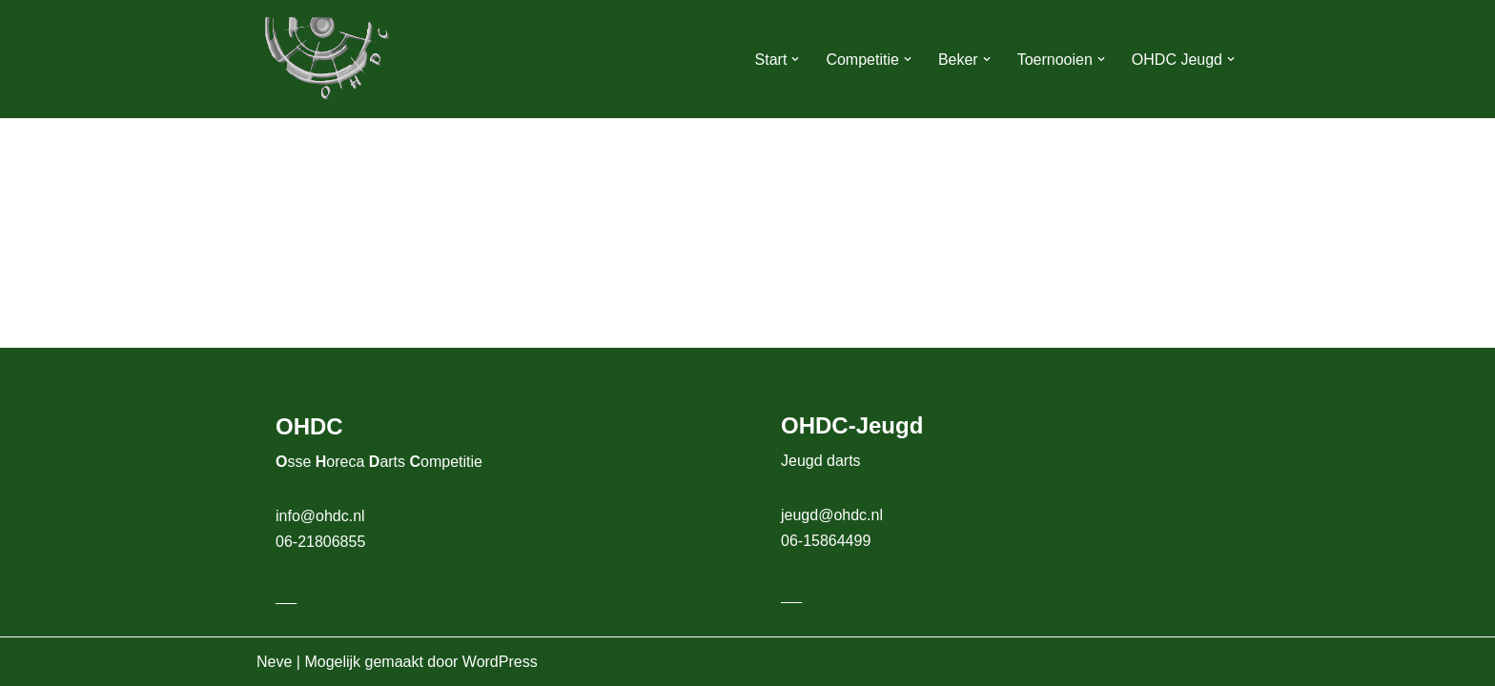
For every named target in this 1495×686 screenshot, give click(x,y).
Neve (274, 662)
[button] (795, 59)
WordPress (500, 662)
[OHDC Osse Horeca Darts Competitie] (327, 59)
